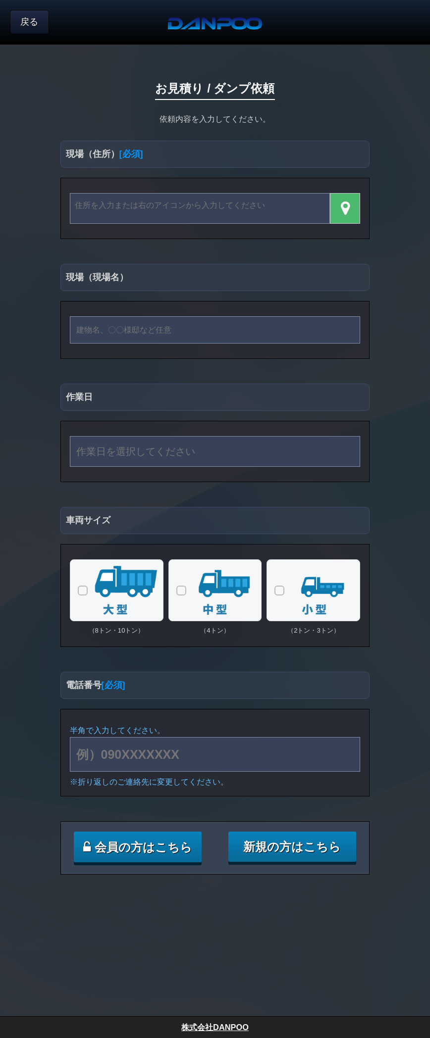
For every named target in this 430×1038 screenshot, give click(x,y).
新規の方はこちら (292, 846)
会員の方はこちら (137, 847)
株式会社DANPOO (215, 1027)
